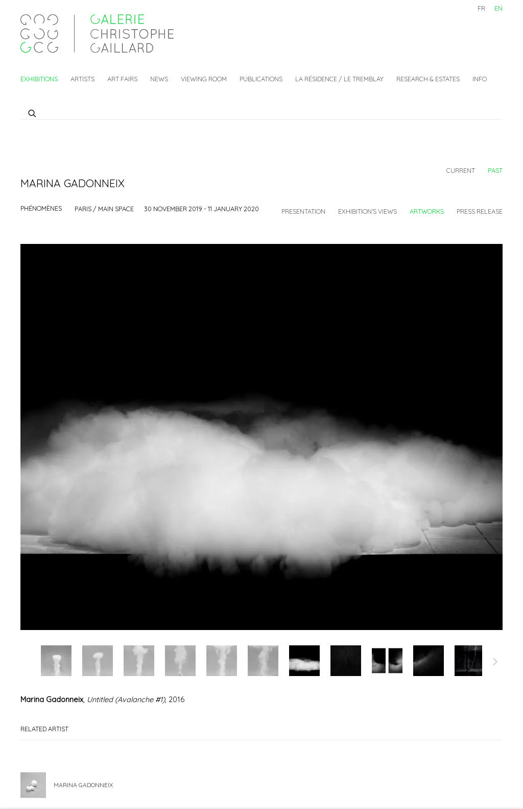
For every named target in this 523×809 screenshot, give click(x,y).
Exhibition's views (367, 211)
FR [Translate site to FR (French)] (481, 8)
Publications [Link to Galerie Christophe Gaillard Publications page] (261, 79)
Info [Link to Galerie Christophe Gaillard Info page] (479, 79)
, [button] (56, 660)
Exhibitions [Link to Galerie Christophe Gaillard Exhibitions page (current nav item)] (39, 79)
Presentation (303, 211)
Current (460, 170)
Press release (480, 211)
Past (495, 170)
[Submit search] (32, 112)
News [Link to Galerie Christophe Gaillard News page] (159, 79)
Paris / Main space (104, 209)
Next (495, 663)
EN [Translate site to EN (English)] (498, 8)
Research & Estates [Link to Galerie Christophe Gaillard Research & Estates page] (428, 79)
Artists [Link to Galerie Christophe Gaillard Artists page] (82, 79)
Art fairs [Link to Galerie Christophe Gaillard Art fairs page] (122, 79)
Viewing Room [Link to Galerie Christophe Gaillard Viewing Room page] (204, 79)
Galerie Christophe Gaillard (97, 33)
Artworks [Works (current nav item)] (427, 211)
